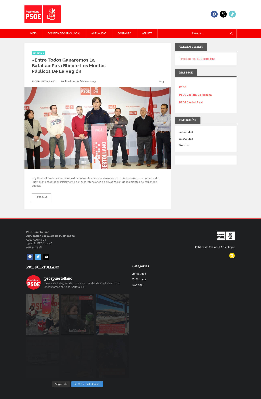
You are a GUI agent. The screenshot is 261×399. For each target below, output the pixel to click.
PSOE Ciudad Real (191, 102)
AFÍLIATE (147, 33)
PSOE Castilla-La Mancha (195, 94)
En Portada (186, 138)
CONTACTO (124, 33)
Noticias (38, 53)
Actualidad (99, 33)
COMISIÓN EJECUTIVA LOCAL (64, 33)
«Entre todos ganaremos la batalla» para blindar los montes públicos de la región (68, 65)
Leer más (41, 197)
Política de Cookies (207, 247)
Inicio (33, 33)
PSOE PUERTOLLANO (43, 81)
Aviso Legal (228, 247)
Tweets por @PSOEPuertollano (197, 58)
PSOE (182, 87)
